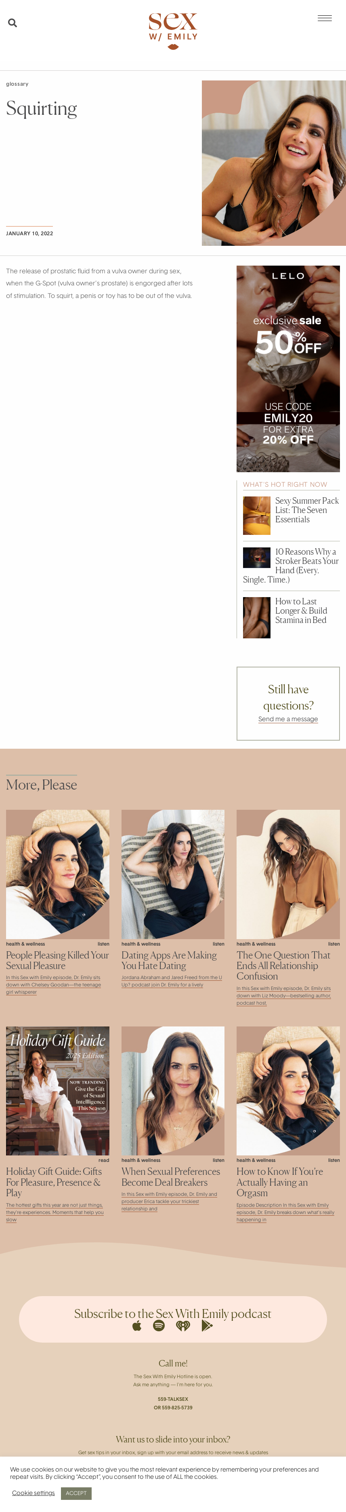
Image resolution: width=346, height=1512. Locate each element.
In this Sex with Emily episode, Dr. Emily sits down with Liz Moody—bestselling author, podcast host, (284, 996)
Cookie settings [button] (33, 1494)
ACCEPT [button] (76, 1493)
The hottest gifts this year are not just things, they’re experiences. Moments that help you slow (55, 1213)
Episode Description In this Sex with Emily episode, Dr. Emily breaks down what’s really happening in (285, 1213)
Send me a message (288, 719)
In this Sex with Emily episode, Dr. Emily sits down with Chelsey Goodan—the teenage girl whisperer (53, 985)
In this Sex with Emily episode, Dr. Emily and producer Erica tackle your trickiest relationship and (169, 1202)
